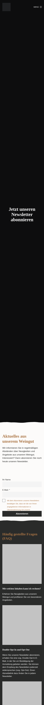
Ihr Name (6, 480)
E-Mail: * (6, 490)
